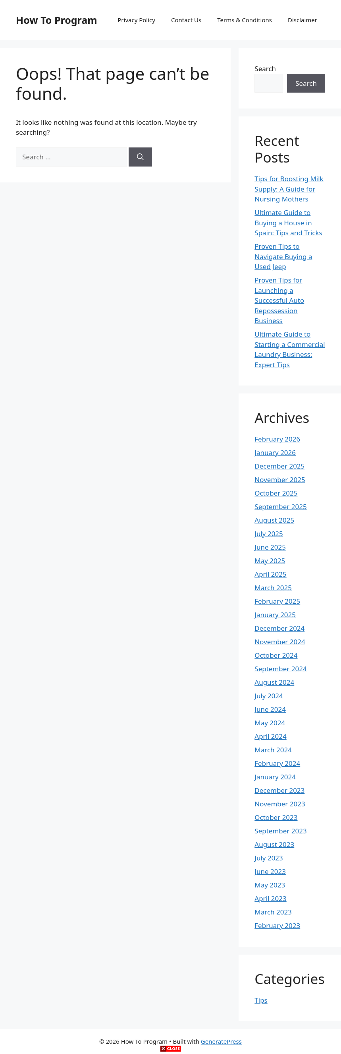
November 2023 (279, 803)
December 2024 (279, 628)
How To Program (56, 20)
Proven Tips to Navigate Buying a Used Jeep (283, 256)
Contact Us (186, 20)
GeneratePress (221, 1041)
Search (265, 68)
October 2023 (275, 817)
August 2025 (274, 520)
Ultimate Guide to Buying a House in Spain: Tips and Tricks (288, 222)
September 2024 (280, 668)
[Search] (140, 157)
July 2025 (268, 533)
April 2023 (270, 898)
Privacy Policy (136, 20)
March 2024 (273, 749)
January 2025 (275, 614)
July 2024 (268, 695)
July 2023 (268, 857)
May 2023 (269, 884)
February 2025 (277, 601)
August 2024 (274, 682)
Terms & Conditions (244, 20)
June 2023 (270, 871)
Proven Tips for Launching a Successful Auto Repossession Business (279, 300)
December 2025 (279, 466)
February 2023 (277, 925)
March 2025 (273, 587)
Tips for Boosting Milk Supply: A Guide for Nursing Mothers (288, 188)
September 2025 (280, 506)
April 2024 (270, 736)
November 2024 (279, 641)
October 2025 (275, 493)
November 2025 (279, 479)
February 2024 (277, 763)
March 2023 (273, 911)
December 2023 (279, 790)
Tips (260, 1000)
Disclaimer (302, 20)
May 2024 (269, 722)
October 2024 (275, 655)
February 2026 (277, 439)
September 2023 (280, 830)
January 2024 (275, 776)
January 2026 (275, 452)
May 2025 (269, 560)
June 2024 (270, 709)
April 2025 (270, 574)
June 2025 (270, 547)
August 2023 (274, 844)
